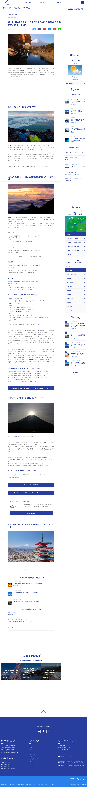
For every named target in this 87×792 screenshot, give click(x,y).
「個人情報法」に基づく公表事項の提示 (16, 789)
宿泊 (31, 753)
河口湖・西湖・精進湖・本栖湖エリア (9, 752)
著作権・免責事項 (29, 789)
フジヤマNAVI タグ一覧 (63, 753)
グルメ (31, 752)
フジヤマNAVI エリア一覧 (63, 750)
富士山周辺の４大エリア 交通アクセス (9, 757)
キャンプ (31, 769)
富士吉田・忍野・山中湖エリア (8, 750)
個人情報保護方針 (4, 789)
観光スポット (32, 750)
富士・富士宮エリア (5, 755)
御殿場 (18, 224)
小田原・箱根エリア (5, 767)
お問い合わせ (40, 789)
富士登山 (31, 363)
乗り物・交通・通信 (34, 762)
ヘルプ (35, 789)
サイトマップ (47, 789)
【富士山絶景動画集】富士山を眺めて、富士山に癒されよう (71, 765)
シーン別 (31, 766)
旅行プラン (32, 764)
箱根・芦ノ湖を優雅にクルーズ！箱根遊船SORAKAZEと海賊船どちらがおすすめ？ (71, 768)
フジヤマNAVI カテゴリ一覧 (64, 752)
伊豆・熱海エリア (5, 769)
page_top (43, 716)
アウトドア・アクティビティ (36, 755)
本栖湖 (12, 464)
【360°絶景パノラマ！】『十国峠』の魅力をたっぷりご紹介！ (71, 770)
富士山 (9, 150)
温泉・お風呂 (32, 757)
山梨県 (9, 447)
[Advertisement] (31, 94)
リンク (53, 789)
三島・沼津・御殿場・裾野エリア (8, 753)
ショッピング (32, 759)
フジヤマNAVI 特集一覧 (63, 755)
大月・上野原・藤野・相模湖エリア (9, 772)
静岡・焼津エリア (5, 771)
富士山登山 (26, 335)
